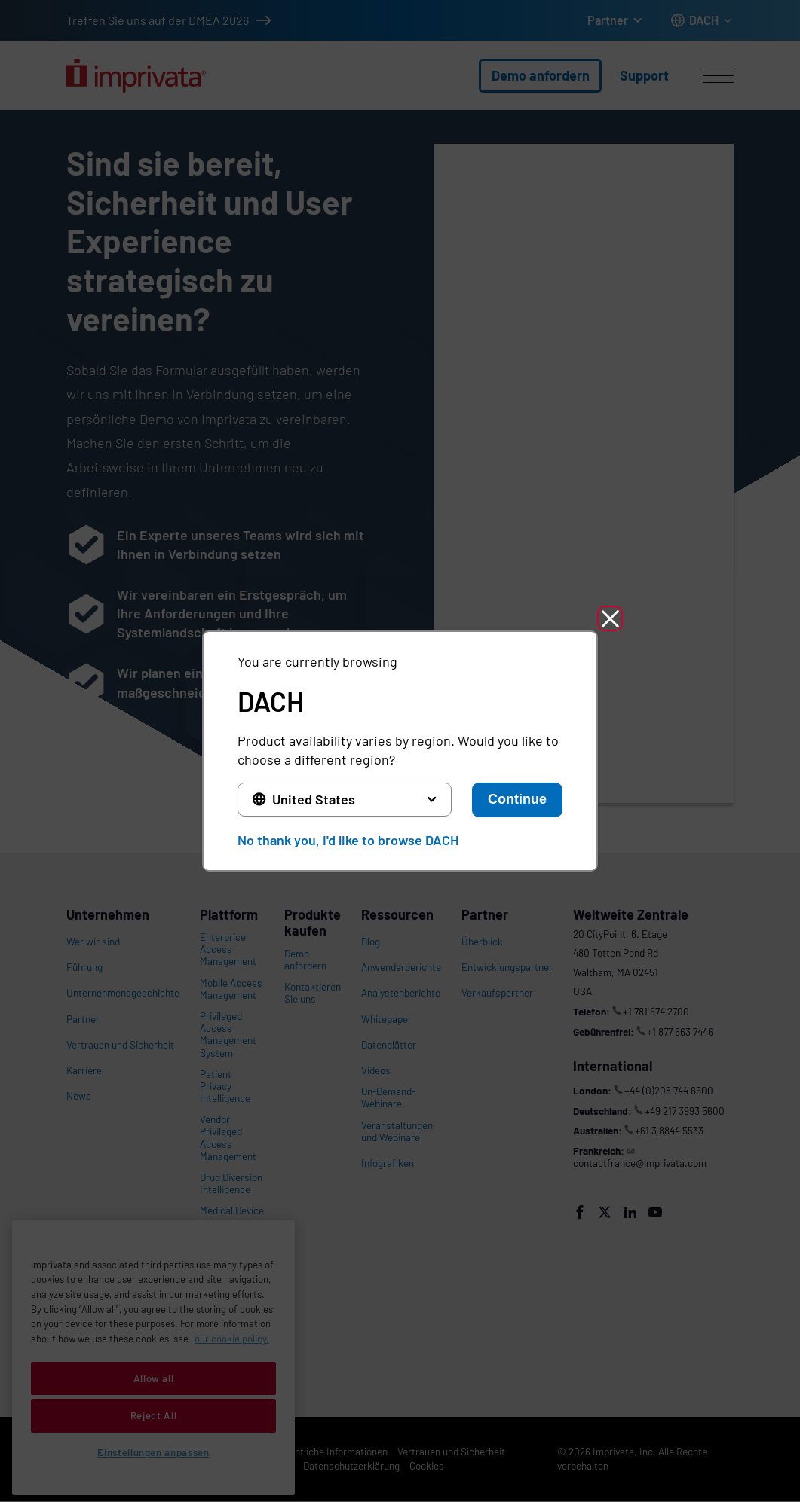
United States (313, 799)
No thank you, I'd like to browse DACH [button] (348, 840)
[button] (610, 618)
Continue (517, 799)
